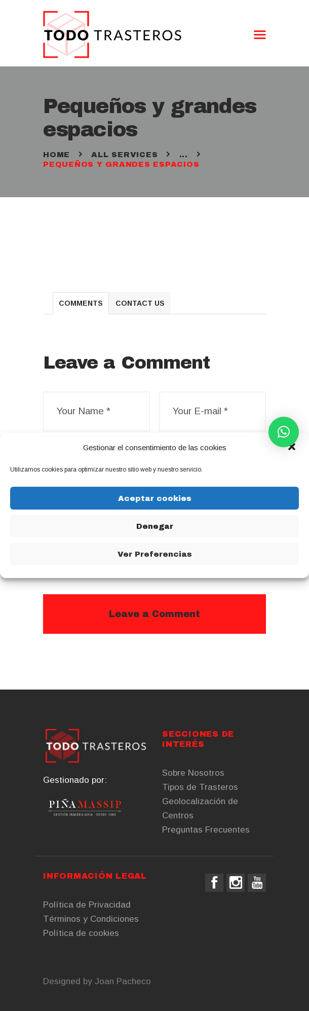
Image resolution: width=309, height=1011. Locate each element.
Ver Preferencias (155, 554)
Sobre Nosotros (193, 773)
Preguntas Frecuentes (206, 830)
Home (56, 155)
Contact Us (140, 303)
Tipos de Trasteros (200, 787)
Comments (81, 303)
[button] (293, 448)
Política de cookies (81, 933)
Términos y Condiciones (91, 919)
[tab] (81, 303)
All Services (124, 155)
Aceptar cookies (154, 498)
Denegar (154, 526)
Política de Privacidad (87, 905)
